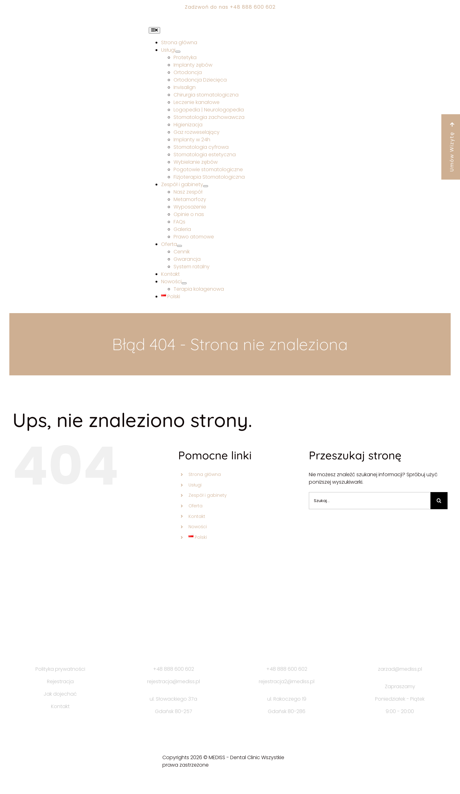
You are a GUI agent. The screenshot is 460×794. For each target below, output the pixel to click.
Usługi (195, 485)
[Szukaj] (439, 500)
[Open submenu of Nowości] (184, 283)
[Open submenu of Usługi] (177, 52)
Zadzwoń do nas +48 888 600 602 (230, 7)
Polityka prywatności (60, 669)
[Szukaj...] (370, 500)
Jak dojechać (60, 694)
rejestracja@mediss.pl (173, 681)
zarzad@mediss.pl (400, 669)
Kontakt (196, 516)
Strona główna (204, 474)
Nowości (197, 527)
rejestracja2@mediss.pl (286, 681)
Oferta (195, 506)
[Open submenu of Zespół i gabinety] (205, 186)
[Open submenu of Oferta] (179, 246)
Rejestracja (60, 681)
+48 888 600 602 (173, 669)
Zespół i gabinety (207, 495)
